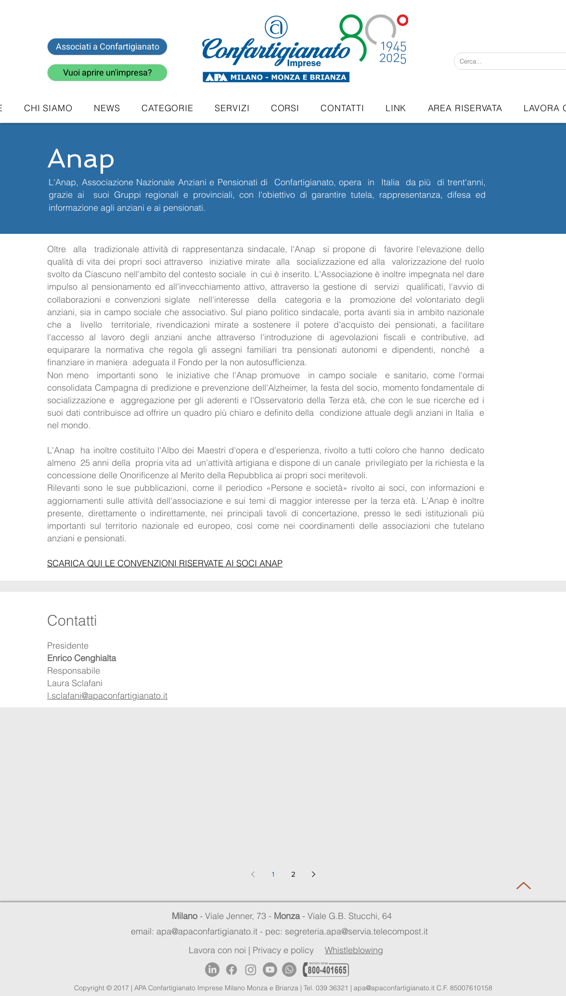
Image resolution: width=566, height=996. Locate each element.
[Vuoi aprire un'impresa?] (107, 72)
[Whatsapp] (289, 969)
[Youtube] (270, 969)
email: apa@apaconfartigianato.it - (198, 931)
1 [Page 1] (273, 874)
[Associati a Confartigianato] (107, 46)
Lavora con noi (217, 950)
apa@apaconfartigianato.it (394, 987)
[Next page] (313, 874)
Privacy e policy (283, 950)
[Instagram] (251, 969)
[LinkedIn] (212, 969)
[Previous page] (252, 874)
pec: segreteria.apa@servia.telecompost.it (349, 931)
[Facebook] (231, 969)
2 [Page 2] (293, 874)
